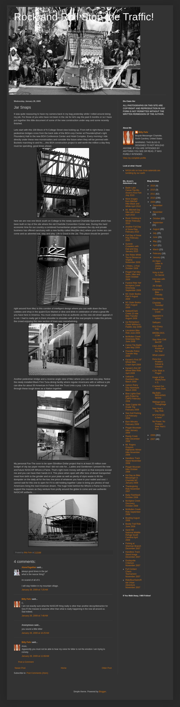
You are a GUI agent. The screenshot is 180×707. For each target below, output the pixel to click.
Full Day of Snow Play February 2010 (133, 238)
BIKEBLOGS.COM (158, 334)
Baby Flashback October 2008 (132, 496)
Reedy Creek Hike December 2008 (132, 438)
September (158, 222)
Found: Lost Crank (157, 310)
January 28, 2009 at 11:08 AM (35, 656)
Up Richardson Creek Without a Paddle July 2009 (133, 324)
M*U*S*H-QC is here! (158, 416)
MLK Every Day (157, 327)
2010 (153, 198)
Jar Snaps (157, 285)
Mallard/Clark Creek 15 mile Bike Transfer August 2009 (131, 315)
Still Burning (157, 298)
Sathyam (156, 322)
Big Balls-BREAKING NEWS (159, 395)
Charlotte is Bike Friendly (157, 292)
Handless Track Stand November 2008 (133, 460)
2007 (153, 439)
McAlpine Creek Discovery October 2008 (132, 503)
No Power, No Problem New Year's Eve (158, 425)
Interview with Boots (158, 280)
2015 (153, 189)
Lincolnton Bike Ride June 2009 (132, 331)
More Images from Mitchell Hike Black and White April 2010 (133, 203)
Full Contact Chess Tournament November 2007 (132, 573)
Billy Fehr (26, 599)
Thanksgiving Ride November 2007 (132, 489)
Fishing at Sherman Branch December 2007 (133, 546)
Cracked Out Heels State (159, 387)
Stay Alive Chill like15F (159, 340)
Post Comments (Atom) (37, 673)
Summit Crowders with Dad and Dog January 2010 (132, 248)
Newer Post (20, 668)
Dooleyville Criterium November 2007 (132, 563)
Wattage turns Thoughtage (159, 403)
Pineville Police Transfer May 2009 (132, 353)
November (157, 212)
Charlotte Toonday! (157, 304)
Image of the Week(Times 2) (158, 380)
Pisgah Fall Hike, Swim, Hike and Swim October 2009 (133, 276)
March (156, 249)
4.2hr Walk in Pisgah (158, 372)
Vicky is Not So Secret (158, 273)
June (155, 237)
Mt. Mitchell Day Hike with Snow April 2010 (132, 212)
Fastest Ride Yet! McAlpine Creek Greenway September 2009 (133, 287)
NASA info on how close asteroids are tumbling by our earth (142, 171)
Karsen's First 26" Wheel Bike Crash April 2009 (133, 362)
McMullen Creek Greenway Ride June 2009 (133, 339)
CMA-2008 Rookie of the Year (158, 348)
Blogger (102, 691)
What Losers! (158, 355)
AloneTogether (29, 567)
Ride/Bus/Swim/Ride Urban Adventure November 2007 (133, 584)
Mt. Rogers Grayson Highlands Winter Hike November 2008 (133, 449)
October (157, 218)
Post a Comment (26, 662)
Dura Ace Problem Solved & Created (157, 363)
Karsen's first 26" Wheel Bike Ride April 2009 (133, 370)
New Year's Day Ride (157, 409)
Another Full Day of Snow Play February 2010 (133, 229)
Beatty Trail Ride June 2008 (133, 525)
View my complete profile (134, 158)
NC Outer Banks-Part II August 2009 (133, 296)
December (157, 205)
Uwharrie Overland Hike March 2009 (132, 379)
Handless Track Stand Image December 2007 (132, 554)
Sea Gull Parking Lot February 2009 (133, 415)
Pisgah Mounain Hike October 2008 (132, 469)
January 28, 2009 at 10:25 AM (35, 633)
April (155, 245)
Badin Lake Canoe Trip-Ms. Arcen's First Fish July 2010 (133, 191)
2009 (153, 202)
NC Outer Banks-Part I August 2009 (133, 305)
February (157, 253)
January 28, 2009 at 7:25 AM (35, 590)
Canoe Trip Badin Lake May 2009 (133, 346)
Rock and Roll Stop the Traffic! (84, 17)
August (156, 229)
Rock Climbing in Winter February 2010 (133, 221)
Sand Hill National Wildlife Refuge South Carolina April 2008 (132, 535)
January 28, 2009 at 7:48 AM (35, 615)
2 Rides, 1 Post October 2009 (132, 267)
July (155, 233)
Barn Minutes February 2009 (132, 422)
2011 (153, 194)
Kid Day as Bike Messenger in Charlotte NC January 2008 (132, 479)
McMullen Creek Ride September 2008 (133, 512)
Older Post (107, 668)
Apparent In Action (157, 317)
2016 (153, 186)
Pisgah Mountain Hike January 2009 (133, 430)
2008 (153, 435)
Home (63, 668)
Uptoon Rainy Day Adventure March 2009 (132, 387)
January (157, 257)
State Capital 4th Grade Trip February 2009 (133, 407)
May (155, 241)
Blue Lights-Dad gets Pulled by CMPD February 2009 (133, 397)
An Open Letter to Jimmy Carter (157, 265)
